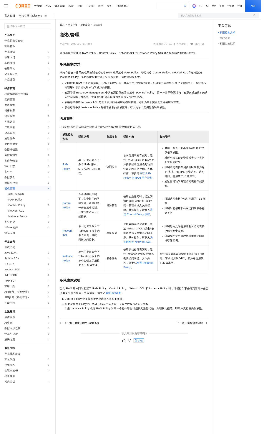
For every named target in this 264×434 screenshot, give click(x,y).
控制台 (231, 6)
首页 (62, 24)
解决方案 (59, 5)
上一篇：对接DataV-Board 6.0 (79, 322)
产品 (48, 5)
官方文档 (9, 15)
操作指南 (85, 24)
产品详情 (181, 44)
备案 (222, 6)
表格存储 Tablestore (30, 15)
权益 (71, 5)
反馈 (139, 340)
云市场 (90, 5)
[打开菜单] (6, 6)
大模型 (38, 5)
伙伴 (100, 5)
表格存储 (72, 24)
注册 (240, 6)
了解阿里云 (122, 5)
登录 (253, 6)
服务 (109, 5)
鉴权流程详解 (113, 292)
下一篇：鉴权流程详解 (192, 322)
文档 (214, 6)
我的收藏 (199, 44)
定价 (80, 5)
